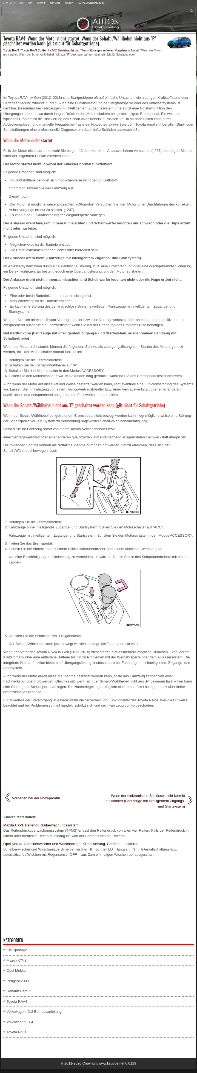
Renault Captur (18, 991)
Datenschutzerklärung (91, 3)
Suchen (69, 3)
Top (30, 3)
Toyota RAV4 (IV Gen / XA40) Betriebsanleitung (50, 50)
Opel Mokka (16, 970)
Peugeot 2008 (18, 981)
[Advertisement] (98, 75)
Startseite (9, 3)
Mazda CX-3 (16, 960)
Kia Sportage (17, 950)
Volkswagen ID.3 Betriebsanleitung (34, 1012)
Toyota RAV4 (11, 50)
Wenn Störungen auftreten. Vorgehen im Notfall (110, 50)
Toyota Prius (16, 1032)
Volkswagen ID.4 (20, 1022)
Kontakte (55, 3)
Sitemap (41, 3)
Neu (21, 3)
